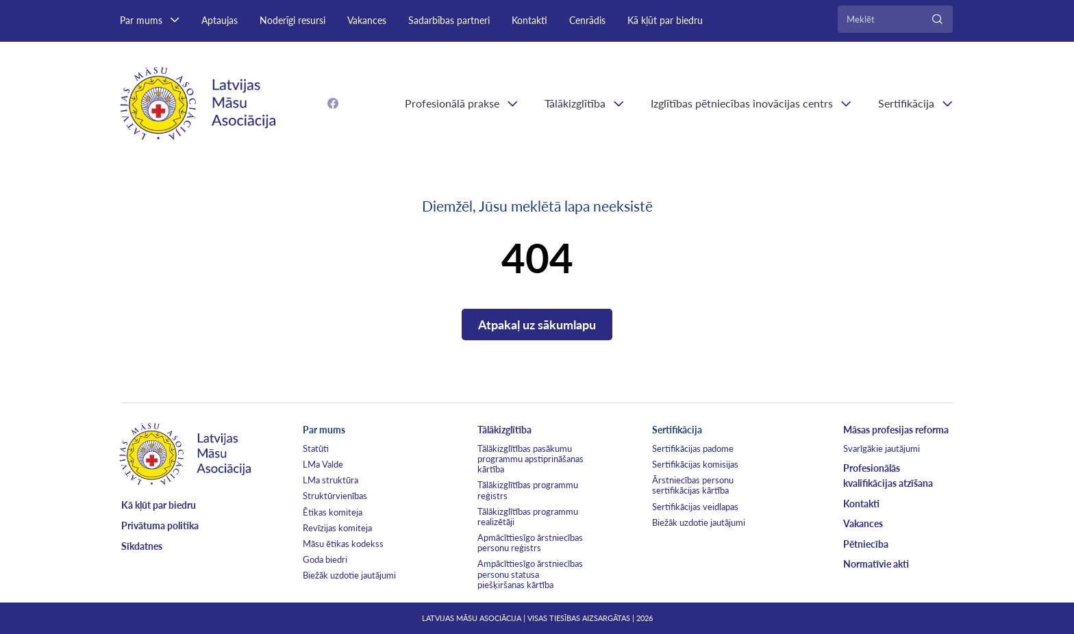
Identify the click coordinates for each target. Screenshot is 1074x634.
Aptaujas (219, 20)
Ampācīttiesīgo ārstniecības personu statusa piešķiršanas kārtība (530, 573)
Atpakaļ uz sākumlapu (537, 324)
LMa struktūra (330, 479)
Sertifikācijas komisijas (695, 464)
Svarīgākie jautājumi (881, 448)
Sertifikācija (906, 103)
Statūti (316, 448)
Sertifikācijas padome (693, 448)
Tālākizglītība (575, 103)
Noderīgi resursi (292, 20)
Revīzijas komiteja (337, 527)
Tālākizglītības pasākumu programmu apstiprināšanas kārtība (530, 458)
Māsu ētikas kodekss (343, 543)
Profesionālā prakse (452, 103)
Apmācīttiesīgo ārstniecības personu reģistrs (530, 542)
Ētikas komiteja (332, 512)
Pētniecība (865, 544)
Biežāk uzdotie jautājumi (349, 575)
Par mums (141, 20)
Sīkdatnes (141, 546)
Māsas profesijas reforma (896, 429)
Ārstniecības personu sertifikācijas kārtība (693, 485)
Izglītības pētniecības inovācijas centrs (742, 103)
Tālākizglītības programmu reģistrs (527, 489)
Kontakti (529, 20)
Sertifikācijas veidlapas (695, 506)
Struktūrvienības (335, 495)
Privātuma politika (160, 525)
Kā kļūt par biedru (665, 20)
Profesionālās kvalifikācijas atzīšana (888, 475)
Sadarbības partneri (449, 20)
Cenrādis (587, 20)
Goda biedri (325, 559)
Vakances (366, 20)
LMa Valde (323, 464)
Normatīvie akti (876, 564)
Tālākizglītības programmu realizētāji (527, 516)
